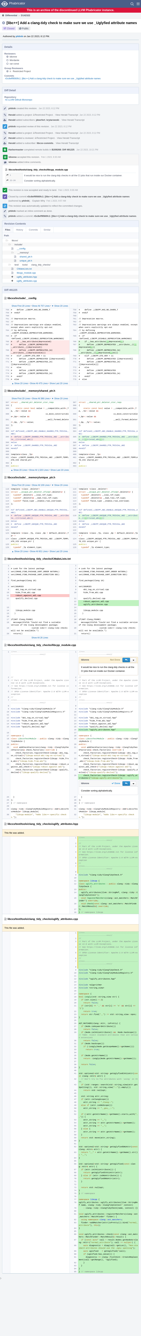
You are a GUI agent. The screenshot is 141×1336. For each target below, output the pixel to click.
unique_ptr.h (26, 260)
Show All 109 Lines (41, 485)
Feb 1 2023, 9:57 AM (56, 201)
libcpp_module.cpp (26, 272)
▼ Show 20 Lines (60, 306)
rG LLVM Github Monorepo (18, 99)
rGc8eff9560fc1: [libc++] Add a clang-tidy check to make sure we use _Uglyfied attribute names (53, 78)
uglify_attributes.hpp (27, 277)
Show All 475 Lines (39, 383)
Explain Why (38, 200)
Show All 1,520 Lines (39, 470)
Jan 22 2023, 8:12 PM (49, 108)
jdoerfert (40, 120)
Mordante (14, 60)
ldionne (13, 56)
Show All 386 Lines (41, 398)
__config (21, 248)
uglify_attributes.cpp (27, 281)
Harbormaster (15, 149)
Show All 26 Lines (39, 637)
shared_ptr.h (26, 256)
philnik (19, 36)
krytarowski (53, 120)
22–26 (11, 180)
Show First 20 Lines (21, 306)
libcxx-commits (45, 143)
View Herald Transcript (66, 115)
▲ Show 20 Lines (20, 383)
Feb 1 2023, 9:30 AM (51, 157)
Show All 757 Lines (41, 306)
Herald (11, 115)
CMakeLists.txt (24, 268)
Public (25, 28)
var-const (14, 63)
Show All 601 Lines (39, 551)
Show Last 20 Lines (59, 383)
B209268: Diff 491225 (63, 149)
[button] (138, 4)
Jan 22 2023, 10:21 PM (87, 149)
